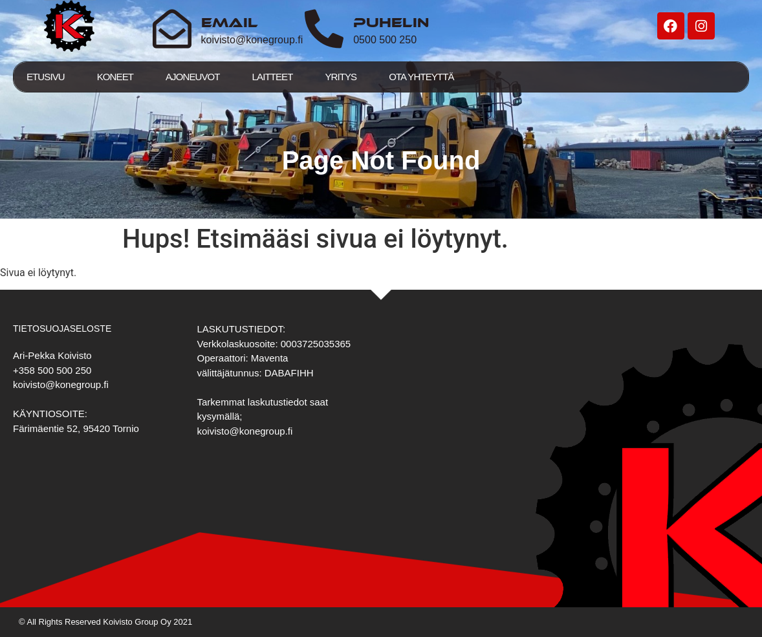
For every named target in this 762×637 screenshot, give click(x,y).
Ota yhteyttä (421, 76)
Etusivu (46, 76)
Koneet (115, 76)
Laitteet (272, 76)
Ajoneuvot (193, 76)
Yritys (340, 76)
